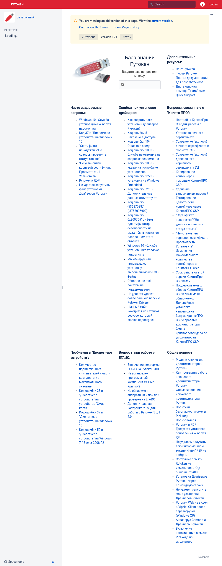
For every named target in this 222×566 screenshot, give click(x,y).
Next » (126, 37)
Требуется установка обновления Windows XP (191, 433)
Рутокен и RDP (89, 180)
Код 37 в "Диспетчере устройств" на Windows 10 (95, 137)
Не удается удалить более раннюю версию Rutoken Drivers (143, 298)
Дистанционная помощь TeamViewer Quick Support (190, 91)
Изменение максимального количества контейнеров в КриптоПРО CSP (187, 259)
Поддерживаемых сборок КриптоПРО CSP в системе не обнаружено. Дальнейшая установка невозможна (189, 298)
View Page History (126, 27)
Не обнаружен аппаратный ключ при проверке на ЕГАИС (143, 395)
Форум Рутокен (187, 73)
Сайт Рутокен (185, 69)
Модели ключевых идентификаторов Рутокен (189, 364)
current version (162, 21)
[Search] (151, 4)
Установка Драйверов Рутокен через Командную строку (191, 481)
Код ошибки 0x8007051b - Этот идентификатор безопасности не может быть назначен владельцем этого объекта (143, 228)
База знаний (25, 17)
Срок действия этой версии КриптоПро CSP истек (190, 277)
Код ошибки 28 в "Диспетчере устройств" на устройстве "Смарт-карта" (93, 399)
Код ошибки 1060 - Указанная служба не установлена (142, 167)
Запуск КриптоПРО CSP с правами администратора (189, 320)
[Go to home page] (17, 4)
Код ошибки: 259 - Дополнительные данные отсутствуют (142, 193)
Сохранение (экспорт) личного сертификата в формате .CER (192, 146)
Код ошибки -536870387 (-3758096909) (137, 206)
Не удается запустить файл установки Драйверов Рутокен (94, 189)
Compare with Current (94, 27)
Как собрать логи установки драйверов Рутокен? (142, 124)
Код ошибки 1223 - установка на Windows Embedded (143, 180)
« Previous (88, 37)
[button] (202, 4)
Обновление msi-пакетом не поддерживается (139, 285)
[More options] (211, 14)
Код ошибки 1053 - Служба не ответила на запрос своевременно (143, 154)
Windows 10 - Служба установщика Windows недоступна (95, 124)
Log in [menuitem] (213, 4)
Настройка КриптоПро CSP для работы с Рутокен (192, 124)
